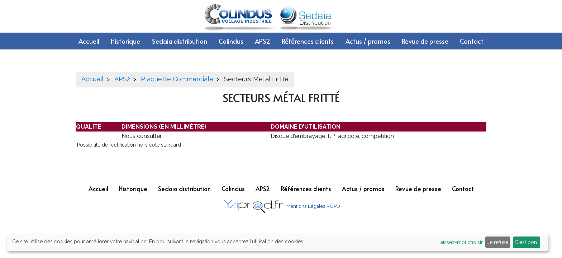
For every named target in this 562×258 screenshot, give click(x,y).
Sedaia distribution (179, 41)
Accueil (88, 41)
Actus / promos (368, 41)
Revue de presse (425, 41)
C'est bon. (526, 242)
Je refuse (497, 242)
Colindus (231, 41)
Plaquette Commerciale (177, 79)
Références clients (308, 41)
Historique (125, 41)
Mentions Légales (305, 206)
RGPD (333, 206)
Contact (472, 41)
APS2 (262, 41)
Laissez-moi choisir (460, 242)
